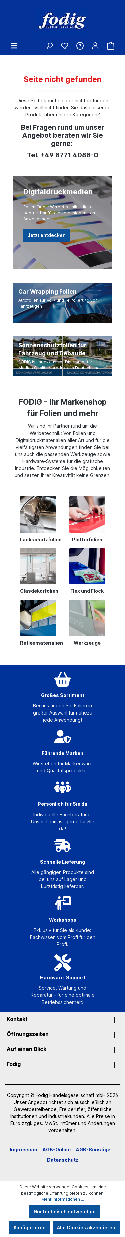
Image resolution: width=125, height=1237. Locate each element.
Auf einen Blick (26, 1049)
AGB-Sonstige (93, 1149)
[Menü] (14, 45)
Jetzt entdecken (47, 235)
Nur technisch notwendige (65, 1211)
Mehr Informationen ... (62, 1199)
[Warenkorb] (110, 45)
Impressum (23, 1149)
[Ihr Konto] (95, 45)
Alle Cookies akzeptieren (86, 1227)
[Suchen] (49, 45)
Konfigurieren (30, 1227)
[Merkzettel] (64, 45)
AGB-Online (57, 1149)
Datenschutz (62, 1160)
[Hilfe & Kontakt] (80, 45)
